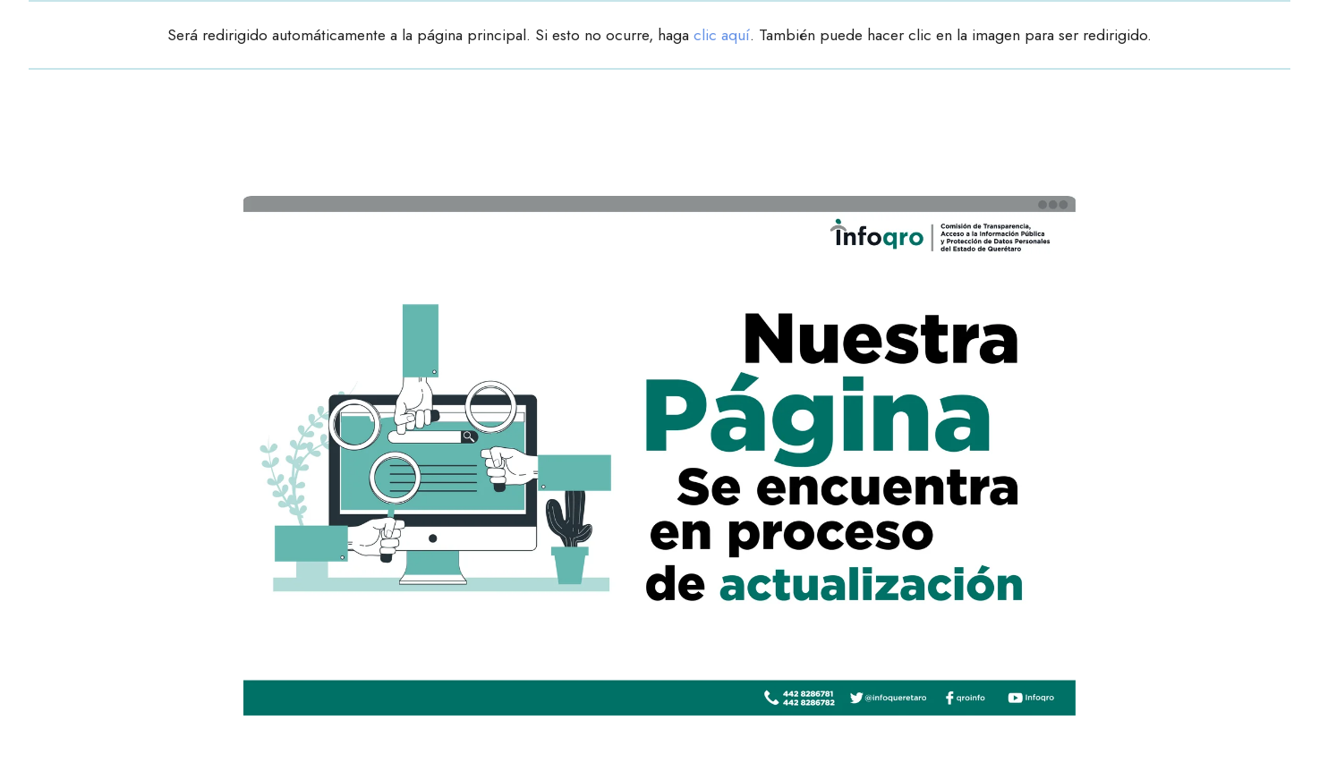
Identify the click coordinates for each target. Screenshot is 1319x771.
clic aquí (722, 35)
